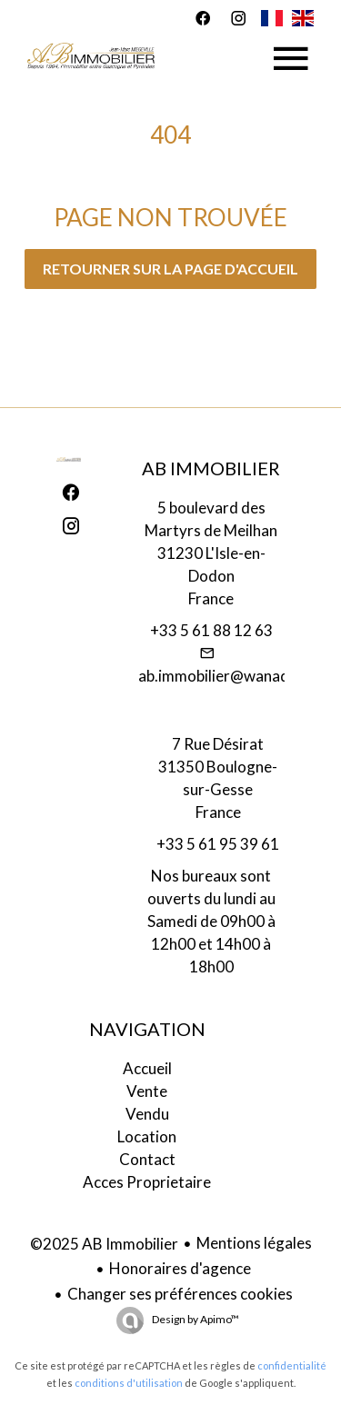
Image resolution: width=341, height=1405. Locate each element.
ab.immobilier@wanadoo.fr (231, 675)
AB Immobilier (211, 468)
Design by (194, 1319)
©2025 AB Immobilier (104, 1243)
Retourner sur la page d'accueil (170, 268)
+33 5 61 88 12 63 (211, 630)
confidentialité (291, 1365)
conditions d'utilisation (129, 1383)
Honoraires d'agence (180, 1268)
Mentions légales (254, 1242)
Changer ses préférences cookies (180, 1293)
